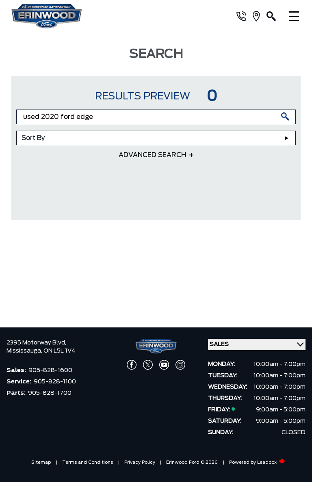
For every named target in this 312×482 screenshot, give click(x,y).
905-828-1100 (55, 382)
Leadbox (271, 462)
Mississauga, (24, 351)
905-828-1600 (50, 370)
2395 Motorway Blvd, (36, 343)
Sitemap (41, 462)
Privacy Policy (139, 462)
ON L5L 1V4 (59, 351)
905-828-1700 (50, 393)
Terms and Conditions (87, 462)
